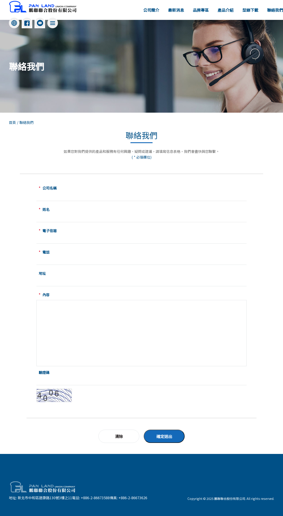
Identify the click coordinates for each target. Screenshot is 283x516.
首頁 (12, 122)
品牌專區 (201, 10)
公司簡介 (151, 10)
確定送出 (164, 436)
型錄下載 (250, 10)
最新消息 (176, 10)
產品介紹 (225, 10)
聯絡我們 (275, 10)
